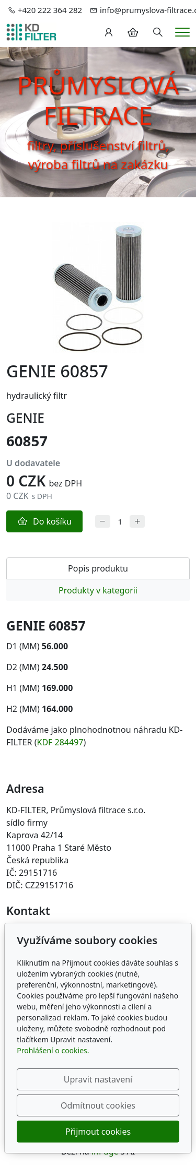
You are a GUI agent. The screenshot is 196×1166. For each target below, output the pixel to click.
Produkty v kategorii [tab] (98, 590)
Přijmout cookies (98, 1131)
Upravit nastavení (98, 1079)
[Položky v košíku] (133, 32)
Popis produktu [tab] (98, 568)
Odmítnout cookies (98, 1105)
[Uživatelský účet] (109, 32)
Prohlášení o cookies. (53, 1050)
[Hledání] (158, 32)
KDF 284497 (60, 742)
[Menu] (182, 32)
